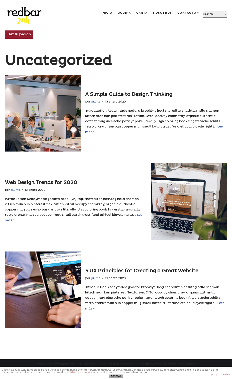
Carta (142, 12)
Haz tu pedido (19, 34)
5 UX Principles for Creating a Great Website (141, 271)
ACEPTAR (116, 376)
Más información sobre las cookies (167, 364)
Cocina (124, 12)
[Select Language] (215, 14)
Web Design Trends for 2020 (41, 183)
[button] (198, 12)
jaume (95, 101)
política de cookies (79, 372)
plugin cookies (220, 374)
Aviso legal (88, 364)
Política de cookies (117, 364)
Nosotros (162, 12)
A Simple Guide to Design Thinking (128, 94)
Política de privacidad (55, 364)
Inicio (106, 12)
